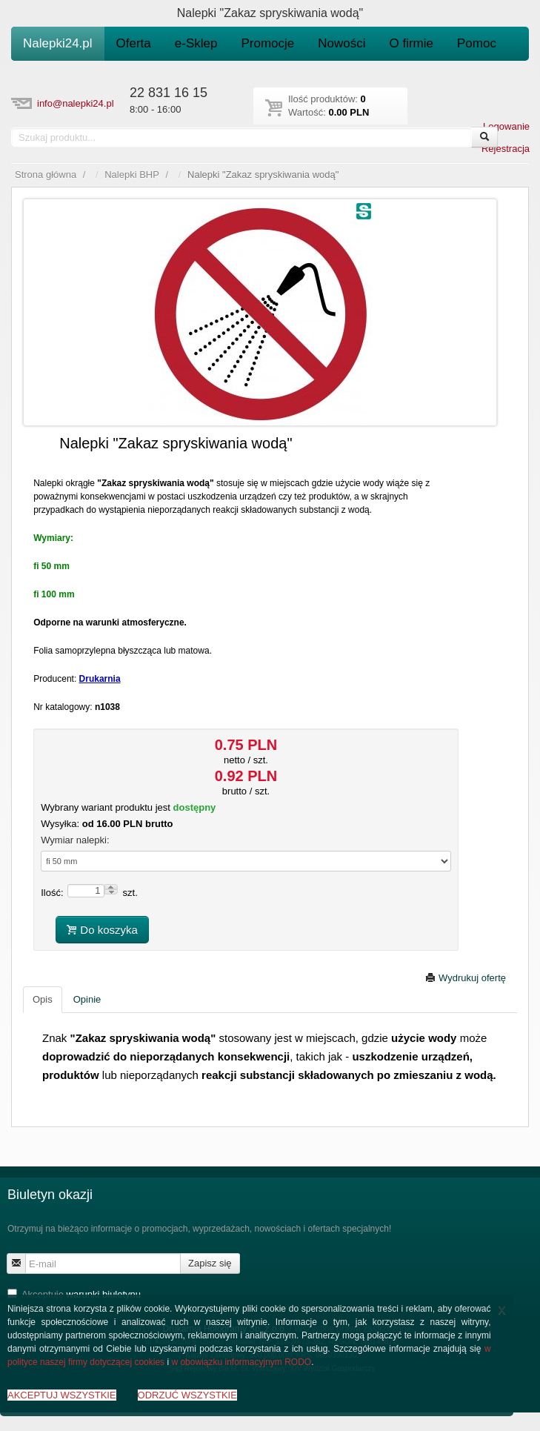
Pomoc (476, 43)
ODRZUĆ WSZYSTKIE (187, 1395)
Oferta (133, 43)
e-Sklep (196, 43)
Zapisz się (210, 1263)
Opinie (87, 999)
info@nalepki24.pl (75, 103)
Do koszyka (102, 929)
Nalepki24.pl (58, 43)
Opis (43, 999)
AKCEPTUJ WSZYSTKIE (61, 1395)
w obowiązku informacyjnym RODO (241, 1362)
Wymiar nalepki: (75, 840)
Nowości (341, 43)
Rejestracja (505, 148)
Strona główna (45, 174)
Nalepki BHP (131, 174)
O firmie (412, 43)
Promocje (267, 43)
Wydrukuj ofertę (465, 977)
